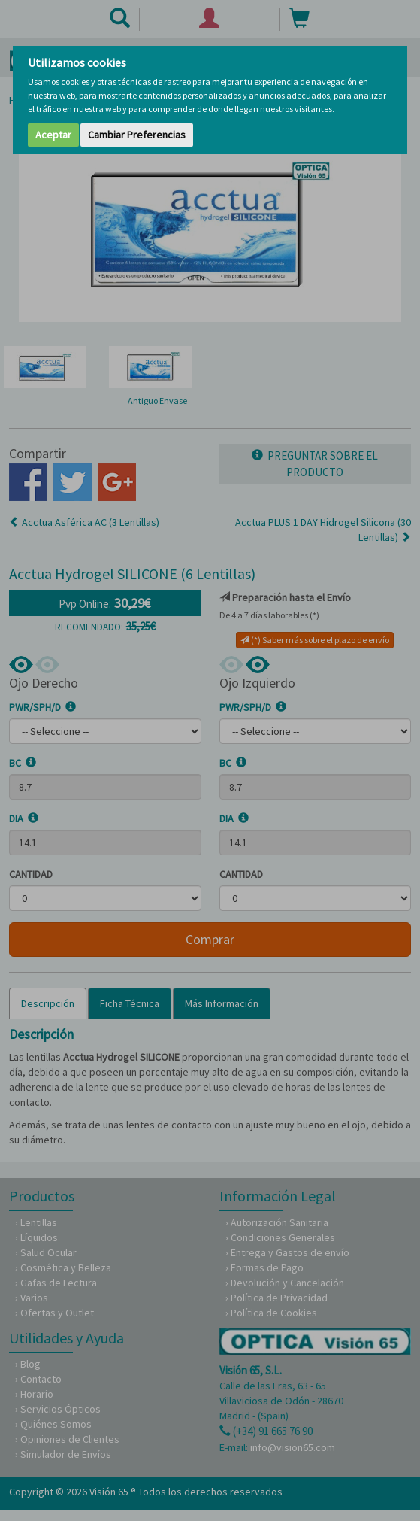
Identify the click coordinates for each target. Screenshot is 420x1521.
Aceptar (53, 134)
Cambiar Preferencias (137, 134)
